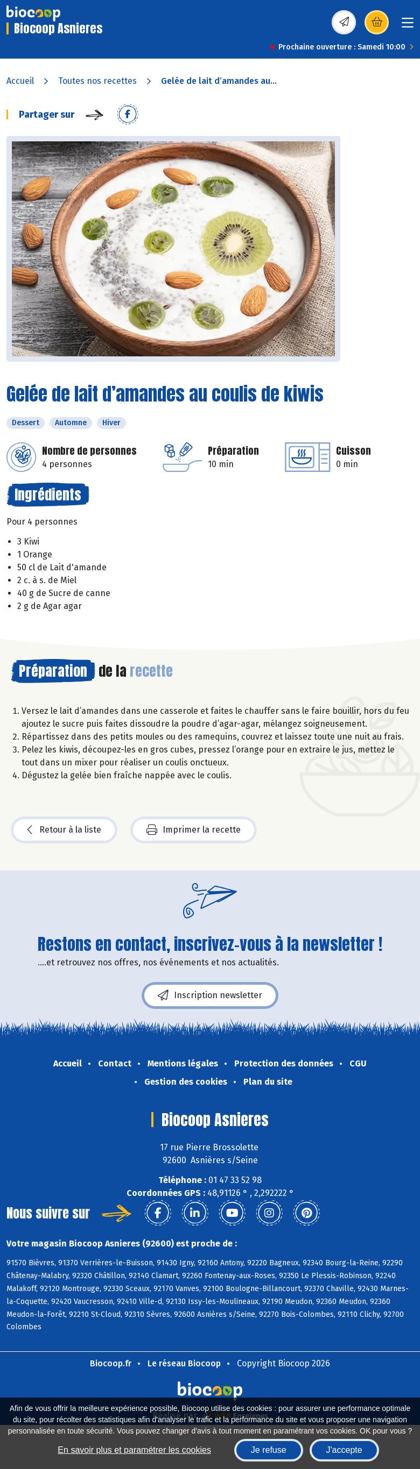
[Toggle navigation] (408, 26)
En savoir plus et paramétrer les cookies (134, 1449)
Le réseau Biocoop (184, 1363)
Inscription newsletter (210, 995)
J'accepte (344, 1449)
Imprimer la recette (193, 830)
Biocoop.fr (110, 1363)
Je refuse (268, 1449)
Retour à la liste (64, 830)
